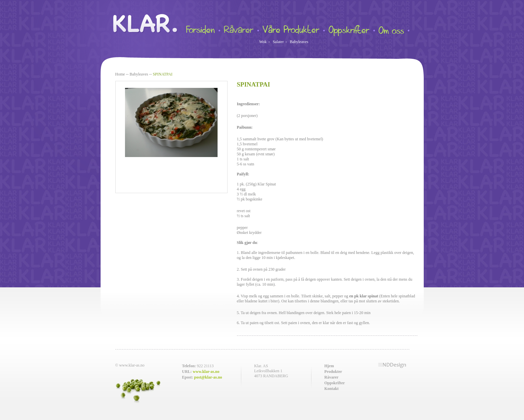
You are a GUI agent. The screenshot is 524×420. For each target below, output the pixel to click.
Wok (263, 41)
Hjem (329, 366)
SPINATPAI (162, 74)
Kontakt (331, 388)
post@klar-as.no (208, 377)
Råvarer (331, 377)
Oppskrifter (334, 383)
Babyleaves (299, 41)
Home (120, 74)
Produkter (333, 371)
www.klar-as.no (206, 371)
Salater (278, 41)
